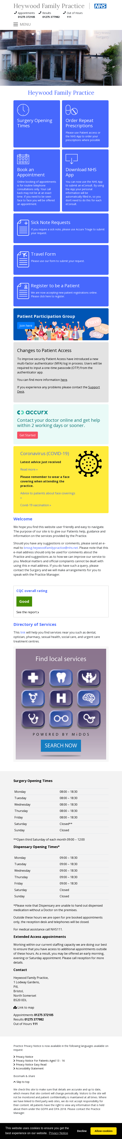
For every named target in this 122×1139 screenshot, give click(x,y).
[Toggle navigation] (22, 24)
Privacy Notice (23, 1056)
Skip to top (21, 1082)
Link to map (23, 1007)
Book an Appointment (36, 179)
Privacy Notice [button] (58, 1133)
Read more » (29, 469)
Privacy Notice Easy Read (29, 1064)
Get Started (27, 435)
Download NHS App (85, 179)
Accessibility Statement (28, 1068)
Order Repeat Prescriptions (85, 123)
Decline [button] (82, 1131)
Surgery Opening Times (34, 116)
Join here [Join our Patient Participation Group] (26, 326)
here (64, 380)
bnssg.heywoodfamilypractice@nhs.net (51, 548)
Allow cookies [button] (103, 1131)
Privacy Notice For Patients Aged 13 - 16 (39, 1060)
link (22, 632)
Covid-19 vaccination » (35, 505)
